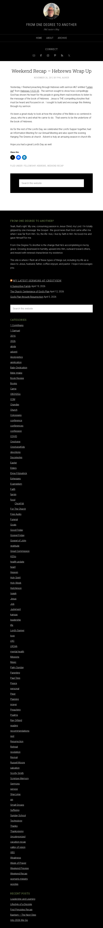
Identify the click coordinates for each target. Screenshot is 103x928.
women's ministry (19, 878)
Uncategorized (17, 836)
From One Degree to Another (51, 25)
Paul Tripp (15, 678)
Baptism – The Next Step (23, 914)
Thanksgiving (16, 831)
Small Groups (17, 804)
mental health (17, 651)
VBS (12, 852)
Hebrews (41, 166)
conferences (16, 425)
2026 (13, 341)
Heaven (14, 572)
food (12, 499)
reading (14, 725)
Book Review (17, 378)
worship (14, 884)
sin (11, 799)
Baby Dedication (18, 367)
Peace (13, 683)
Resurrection (16, 741)
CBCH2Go (15, 394)
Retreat (14, 746)
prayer (13, 704)
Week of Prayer (18, 863)
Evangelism (16, 484)
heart (13, 567)
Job (12, 604)
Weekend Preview (19, 868)
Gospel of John (18, 540)
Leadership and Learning (22, 899)
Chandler (14, 404)
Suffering (14, 810)
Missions (14, 656)
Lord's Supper (17, 630)
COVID (13, 436)
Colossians (16, 415)
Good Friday (16, 530)
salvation (15, 767)
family (13, 494)
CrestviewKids (17, 446)
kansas (14, 614)
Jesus (13, 598)
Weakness (15, 857)
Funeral (14, 519)
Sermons (15, 783)
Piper (13, 693)
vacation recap (18, 841)
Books (13, 383)
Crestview (15, 441)
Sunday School (18, 815)
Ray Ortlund (16, 720)
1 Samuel (15, 330)
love (12, 635)
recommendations (19, 730)
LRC (12, 641)
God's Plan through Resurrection (26, 296)
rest (12, 736)
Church (13, 409)
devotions (15, 452)
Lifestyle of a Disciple (21, 904)
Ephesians (15, 478)
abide (13, 346)
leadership (15, 619)
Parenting (15, 672)
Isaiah (13, 593)
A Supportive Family (20, 286)
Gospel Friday (17, 535)
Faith (12, 489)
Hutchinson (16, 588)
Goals (13, 524)
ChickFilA (19, 503)
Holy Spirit (15, 577)
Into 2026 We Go (19, 920)
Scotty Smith (17, 773)
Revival (14, 757)
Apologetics (16, 357)
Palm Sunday (17, 667)
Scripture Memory (19, 778)
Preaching (15, 709)
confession (16, 431)
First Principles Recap (21, 909)
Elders (13, 468)
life (11, 625)
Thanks (14, 826)
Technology (16, 820)
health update (17, 561)
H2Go (13, 556)
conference (16, 420)
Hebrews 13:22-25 (29, 91)
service (14, 789)
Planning (14, 699)
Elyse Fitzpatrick (18, 473)
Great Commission (19, 551)
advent (13, 351)
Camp (13, 388)
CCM (12, 399)
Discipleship (16, 457)
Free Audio (15, 514)
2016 (13, 335)
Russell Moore (17, 762)
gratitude (14, 545)
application (16, 362)
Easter (13, 462)
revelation (15, 752)
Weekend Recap (55, 166)
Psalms (14, 715)
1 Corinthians (16, 325)
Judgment (15, 609)
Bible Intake (16, 372)
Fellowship (30, 166)
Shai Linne (15, 794)
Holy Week (15, 582)
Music (13, 662)
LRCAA (13, 646)
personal (14, 688)
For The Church (18, 508)
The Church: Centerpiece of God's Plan (29, 291)
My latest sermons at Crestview (37, 280)
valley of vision (17, 847)
